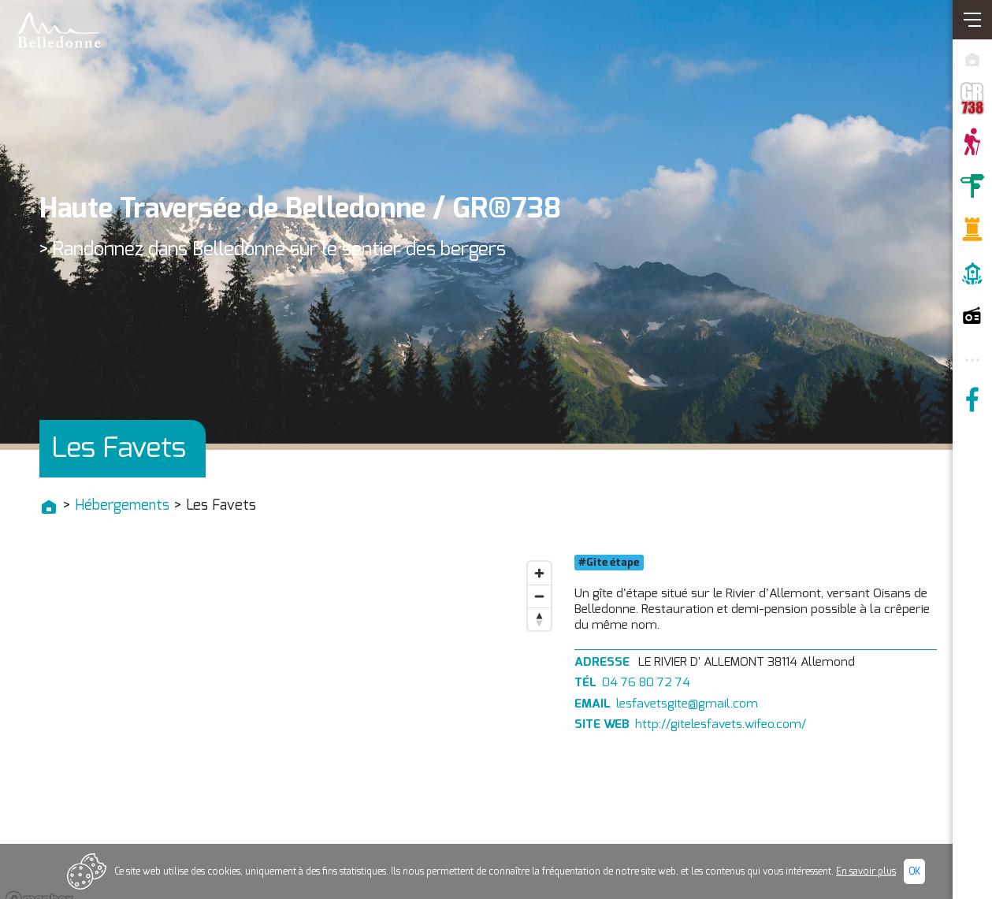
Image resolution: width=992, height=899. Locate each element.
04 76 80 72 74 (646, 683)
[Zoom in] (539, 573)
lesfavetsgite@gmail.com (687, 704)
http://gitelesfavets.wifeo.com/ (720, 724)
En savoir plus (866, 871)
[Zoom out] (539, 596)
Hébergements (122, 506)
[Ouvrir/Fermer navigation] (972, 19)
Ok (914, 871)
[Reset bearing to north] (539, 618)
